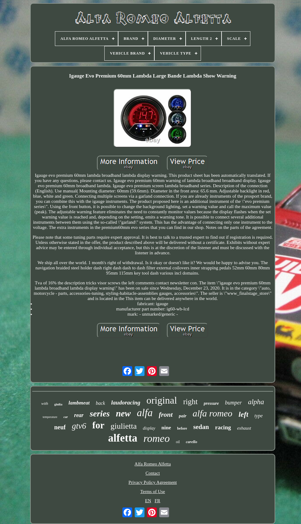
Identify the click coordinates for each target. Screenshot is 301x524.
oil (178, 442)
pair (183, 415)
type (258, 415)
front (165, 414)
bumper (233, 403)
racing (223, 427)
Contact (152, 473)
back (100, 403)
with (44, 403)
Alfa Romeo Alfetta (152, 463)
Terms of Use (152, 491)
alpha (256, 402)
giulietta (123, 426)
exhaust (244, 428)
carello (191, 441)
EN (148, 500)
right (190, 401)
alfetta (122, 438)
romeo (157, 438)
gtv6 (79, 426)
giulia (58, 404)
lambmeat (79, 403)
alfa (144, 412)
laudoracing (125, 402)
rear (78, 415)
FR (157, 500)
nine (166, 428)
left (243, 414)
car (66, 417)
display (149, 428)
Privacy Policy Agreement (153, 482)
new (123, 413)
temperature (50, 417)
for (98, 425)
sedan (201, 427)
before (182, 428)
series (100, 413)
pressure (211, 403)
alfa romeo (213, 413)
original (161, 400)
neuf (60, 427)
